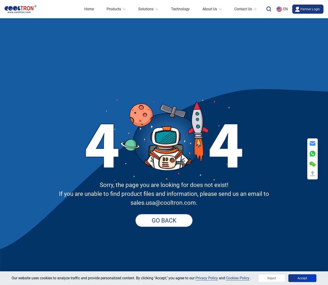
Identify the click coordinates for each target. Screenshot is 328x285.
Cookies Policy (237, 278)
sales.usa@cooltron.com (163, 203)
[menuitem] (89, 9)
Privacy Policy (206, 278)
